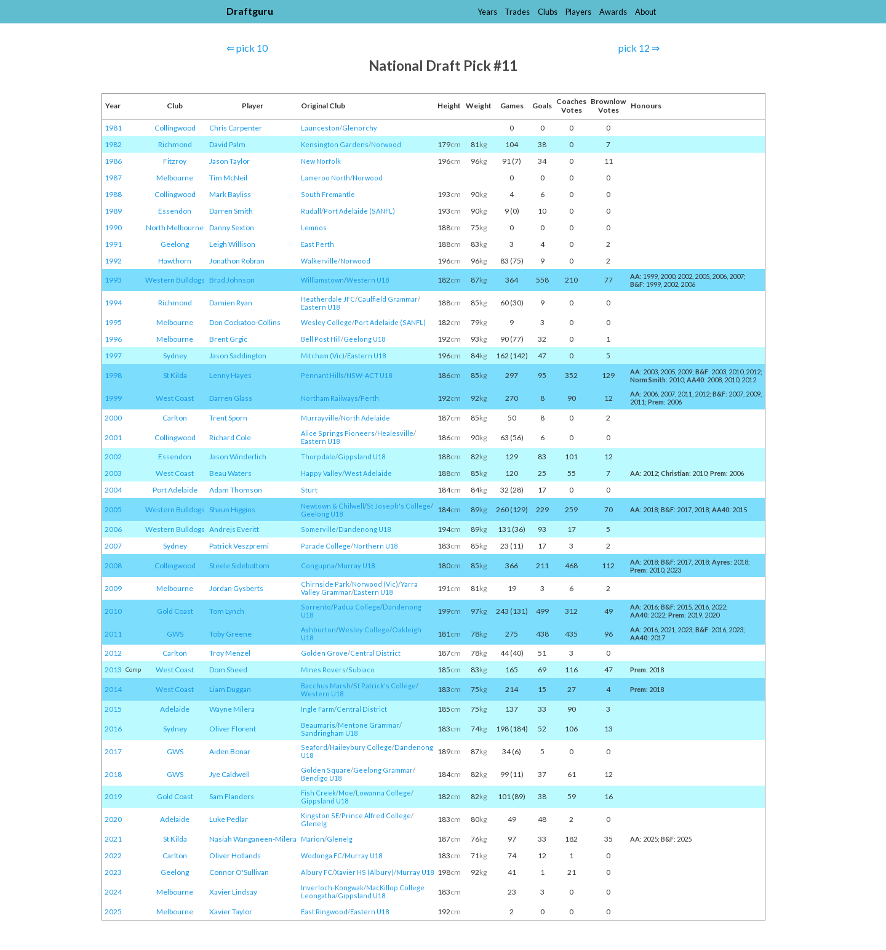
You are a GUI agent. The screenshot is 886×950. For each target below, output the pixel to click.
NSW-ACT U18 (369, 375)
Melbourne (174, 177)
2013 (113, 669)
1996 (113, 339)
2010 (113, 611)
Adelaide (175, 709)
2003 (113, 473)
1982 (113, 144)
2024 (113, 891)
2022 (113, 855)
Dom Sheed (228, 669)
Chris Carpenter (235, 127)
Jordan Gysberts (236, 588)
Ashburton (318, 630)
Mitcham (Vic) (323, 356)
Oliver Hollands (235, 855)
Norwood (386, 144)
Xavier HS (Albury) (364, 872)
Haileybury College (361, 747)
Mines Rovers (323, 670)
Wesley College (326, 322)
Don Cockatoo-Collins (245, 322)
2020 (113, 819)
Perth (370, 398)
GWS (175, 633)
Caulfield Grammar (387, 299)
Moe (345, 793)
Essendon (174, 210)
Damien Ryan (230, 302)
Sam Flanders (231, 796)
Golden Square (326, 770)
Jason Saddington (237, 355)
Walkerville (319, 261)
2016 (113, 728)
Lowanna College (383, 793)
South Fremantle (328, 194)
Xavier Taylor (230, 911)
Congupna (318, 566)
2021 (113, 838)
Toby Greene (230, 633)
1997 (113, 355)
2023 (113, 872)
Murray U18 (356, 566)
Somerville (318, 529)
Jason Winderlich (237, 456)
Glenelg (314, 823)
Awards (613, 12)
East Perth (317, 244)
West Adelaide (368, 473)
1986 (113, 161)
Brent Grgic (228, 339)
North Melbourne (175, 227)
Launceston (320, 128)
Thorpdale (318, 457)
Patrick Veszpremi (239, 545)
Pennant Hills (322, 375)
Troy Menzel (229, 653)
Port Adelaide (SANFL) (359, 211)
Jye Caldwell (229, 774)
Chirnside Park (325, 584)
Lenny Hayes (230, 375)
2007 (113, 545)
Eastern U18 (320, 307)
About (645, 12)
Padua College (356, 607)
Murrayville (319, 418)
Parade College (326, 546)
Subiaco (361, 670)
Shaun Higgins (232, 509)
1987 (113, 177)
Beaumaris (318, 725)
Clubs (547, 12)
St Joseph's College (399, 506)
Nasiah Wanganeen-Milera (253, 838)
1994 (113, 302)
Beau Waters (230, 473)
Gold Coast (175, 611)
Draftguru (249, 11)
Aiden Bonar (229, 751)
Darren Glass (230, 398)
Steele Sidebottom (239, 565)
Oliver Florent (232, 728)
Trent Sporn (228, 417)
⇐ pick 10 (247, 48)
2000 (113, 417)
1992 (113, 260)
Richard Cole (230, 437)
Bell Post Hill (321, 339)
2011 (113, 633)
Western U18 (367, 280)
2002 (113, 456)
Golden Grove (324, 653)
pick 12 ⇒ (639, 48)
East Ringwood (324, 912)
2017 (113, 751)
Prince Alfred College (376, 815)
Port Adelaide (175, 489)
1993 (113, 279)
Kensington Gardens (335, 144)
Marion (312, 839)
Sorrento (316, 607)
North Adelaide (365, 418)
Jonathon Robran (237, 260)
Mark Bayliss (230, 194)
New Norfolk (321, 161)
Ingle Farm (317, 709)
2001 (113, 437)
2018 (113, 774)
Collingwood (175, 127)
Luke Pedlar (228, 819)
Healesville (395, 433)
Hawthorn (174, 260)
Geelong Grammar (383, 770)
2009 (113, 588)
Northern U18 (375, 546)
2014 (113, 689)
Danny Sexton (231, 227)
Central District (375, 653)
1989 (113, 210)
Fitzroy (174, 161)
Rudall (311, 211)
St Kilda (175, 375)
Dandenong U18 (364, 529)
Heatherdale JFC (328, 299)
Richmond (175, 144)
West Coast (175, 398)
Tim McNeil (228, 177)
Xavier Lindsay (233, 891)
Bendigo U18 (321, 778)
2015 (113, 709)
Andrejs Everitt (234, 529)
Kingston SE (320, 815)
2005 (113, 509)
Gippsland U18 (361, 457)
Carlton (174, 417)
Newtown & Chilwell (332, 506)
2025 (113, 911)
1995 (113, 322)
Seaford (314, 747)
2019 (113, 796)
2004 (113, 489)
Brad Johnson (232, 279)
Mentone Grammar (368, 725)
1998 (113, 375)
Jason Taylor (229, 161)
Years (487, 12)
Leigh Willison (232, 244)
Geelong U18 (364, 339)
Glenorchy (359, 128)
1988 (113, 194)
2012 (113, 653)
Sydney (175, 355)
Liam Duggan (230, 689)
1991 (113, 244)
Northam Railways (329, 398)
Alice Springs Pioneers (338, 433)
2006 (113, 529)
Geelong (175, 244)
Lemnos (314, 227)
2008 (113, 565)
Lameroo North (325, 178)
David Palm (227, 144)
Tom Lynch (226, 611)
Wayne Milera (232, 709)
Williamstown (322, 280)
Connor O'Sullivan (239, 872)
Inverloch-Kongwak (332, 888)
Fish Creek (318, 793)
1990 (113, 227)
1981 (113, 127)
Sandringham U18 (329, 733)
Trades (517, 12)
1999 (113, 398)
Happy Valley (321, 473)
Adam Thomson (235, 489)
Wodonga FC (321, 855)
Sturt (309, 490)
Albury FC (316, 872)
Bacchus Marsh (326, 686)
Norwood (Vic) (375, 584)
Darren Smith (231, 210)
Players (578, 12)
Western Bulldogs (175, 279)
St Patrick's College (384, 686)
